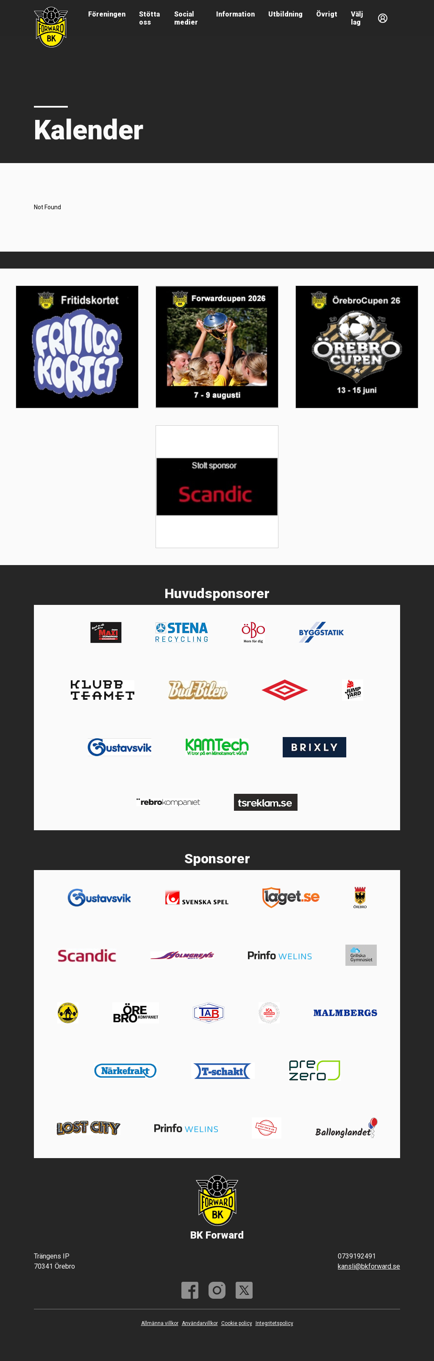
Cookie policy (236, 1323)
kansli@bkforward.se (369, 1266)
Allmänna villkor (159, 1323)
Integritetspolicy (274, 1323)
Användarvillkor (200, 1323)
